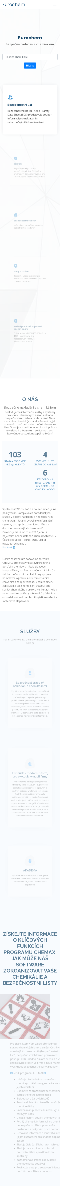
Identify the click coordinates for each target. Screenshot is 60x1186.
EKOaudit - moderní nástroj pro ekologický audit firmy (30, 783)
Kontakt (8, 553)
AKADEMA (30, 876)
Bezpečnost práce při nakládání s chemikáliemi (30, 692)
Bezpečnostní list (20, 105)
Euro (13, 4)
